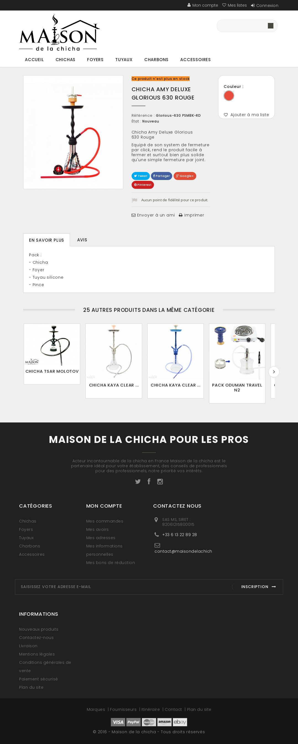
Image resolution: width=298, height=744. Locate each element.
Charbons (156, 59)
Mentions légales (37, 654)
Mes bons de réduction (110, 562)
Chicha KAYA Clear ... (117, 387)
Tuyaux (124, 59)
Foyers (95, 59)
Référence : (143, 115)
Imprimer (194, 215)
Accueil (34, 59)
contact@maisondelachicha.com (190, 551)
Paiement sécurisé (38, 679)
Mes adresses (101, 538)
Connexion (267, 5)
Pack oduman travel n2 (246, 387)
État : (136, 121)
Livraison (28, 646)
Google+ (185, 176)
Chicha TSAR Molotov (53, 373)
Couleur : (234, 86)
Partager (161, 176)
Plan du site (31, 687)
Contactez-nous (36, 637)
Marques (96, 709)
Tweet (140, 176)
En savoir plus (46, 240)
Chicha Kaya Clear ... (181, 387)
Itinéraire (151, 709)
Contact (174, 709)
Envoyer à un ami (156, 215)
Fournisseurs (124, 709)
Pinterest (142, 184)
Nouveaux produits (39, 629)
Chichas (66, 59)
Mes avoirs (97, 529)
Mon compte (104, 505)
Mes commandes (105, 521)
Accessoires (195, 59)
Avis (82, 240)
